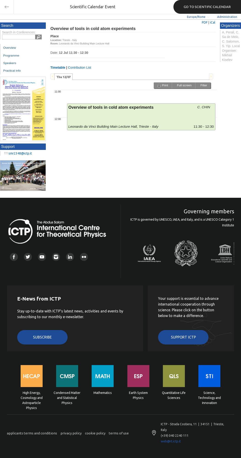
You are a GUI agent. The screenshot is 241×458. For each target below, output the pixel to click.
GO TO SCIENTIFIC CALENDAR (207, 7)
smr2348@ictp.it (20, 153)
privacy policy (71, 433)
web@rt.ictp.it (171, 441)
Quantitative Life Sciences (174, 395)
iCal (212, 22)
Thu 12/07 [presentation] (63, 77)
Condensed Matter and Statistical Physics (67, 397)
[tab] (63, 76)
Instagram (56, 257)
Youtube (42, 257)
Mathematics (102, 393)
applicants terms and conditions (32, 433)
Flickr (84, 257)
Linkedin (70, 257)
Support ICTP (183, 337)
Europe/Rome (196, 16)
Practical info (12, 70)
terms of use (119, 433)
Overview (9, 47)
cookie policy (95, 433)
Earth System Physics (138, 395)
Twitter (28, 257)
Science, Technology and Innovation (209, 397)
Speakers (9, 63)
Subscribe (42, 337)
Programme (11, 55)
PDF (205, 22)
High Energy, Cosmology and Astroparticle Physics (32, 397)
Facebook (14, 257)
